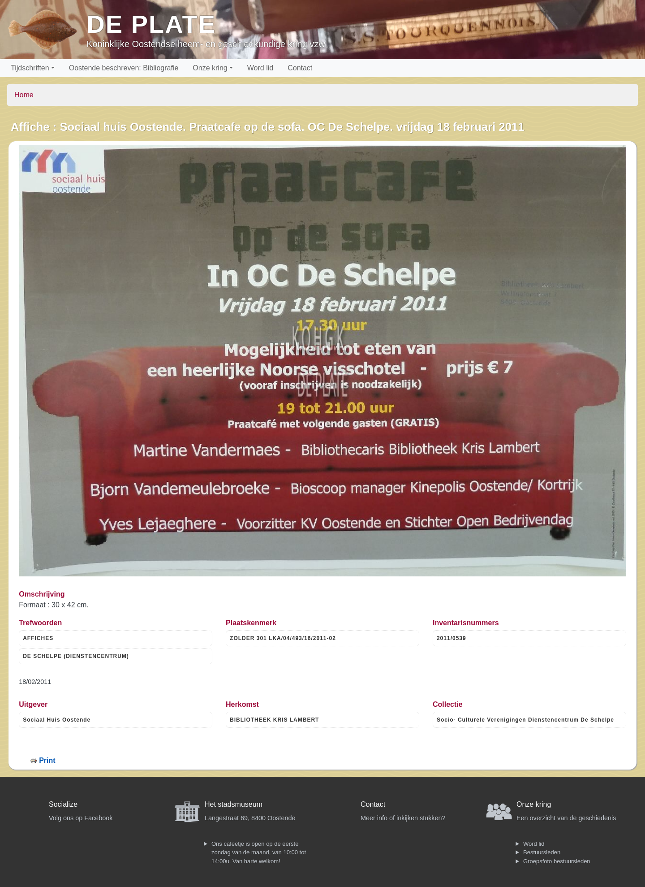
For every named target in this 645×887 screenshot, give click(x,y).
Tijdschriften (30, 68)
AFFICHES (38, 638)
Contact (300, 68)
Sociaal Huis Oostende (56, 720)
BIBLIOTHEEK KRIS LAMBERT (274, 720)
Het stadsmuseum (233, 804)
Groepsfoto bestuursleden (556, 861)
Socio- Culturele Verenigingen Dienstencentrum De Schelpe (525, 720)
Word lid (260, 68)
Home (24, 95)
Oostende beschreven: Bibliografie (124, 68)
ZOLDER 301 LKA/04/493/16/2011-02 (283, 638)
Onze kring (210, 68)
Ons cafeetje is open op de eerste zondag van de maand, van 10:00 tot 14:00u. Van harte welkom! (258, 852)
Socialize (63, 804)
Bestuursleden (541, 852)
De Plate (151, 24)
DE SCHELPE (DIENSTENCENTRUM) (76, 656)
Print (47, 760)
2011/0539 (451, 638)
